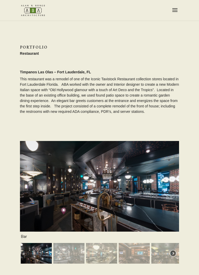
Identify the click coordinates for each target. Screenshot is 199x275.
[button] (36, 253)
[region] (99, 203)
